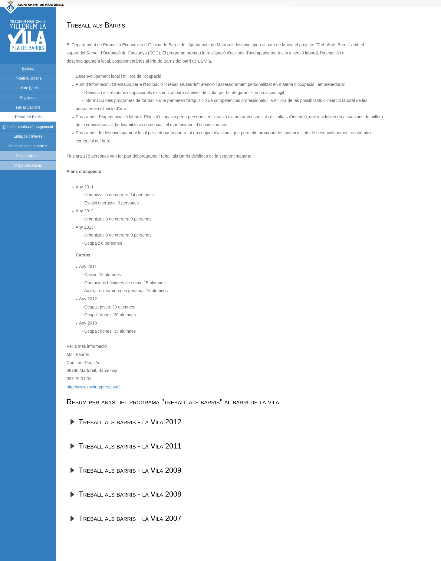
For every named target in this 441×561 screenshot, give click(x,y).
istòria (28, 69)
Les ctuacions (28, 107)
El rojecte (28, 98)
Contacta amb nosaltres (28, 146)
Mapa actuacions (28, 165)
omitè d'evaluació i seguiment (28, 127)
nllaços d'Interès (28, 136)
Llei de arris (27, 88)
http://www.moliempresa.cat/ (93, 386)
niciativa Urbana (28, 78)
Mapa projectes (27, 156)
